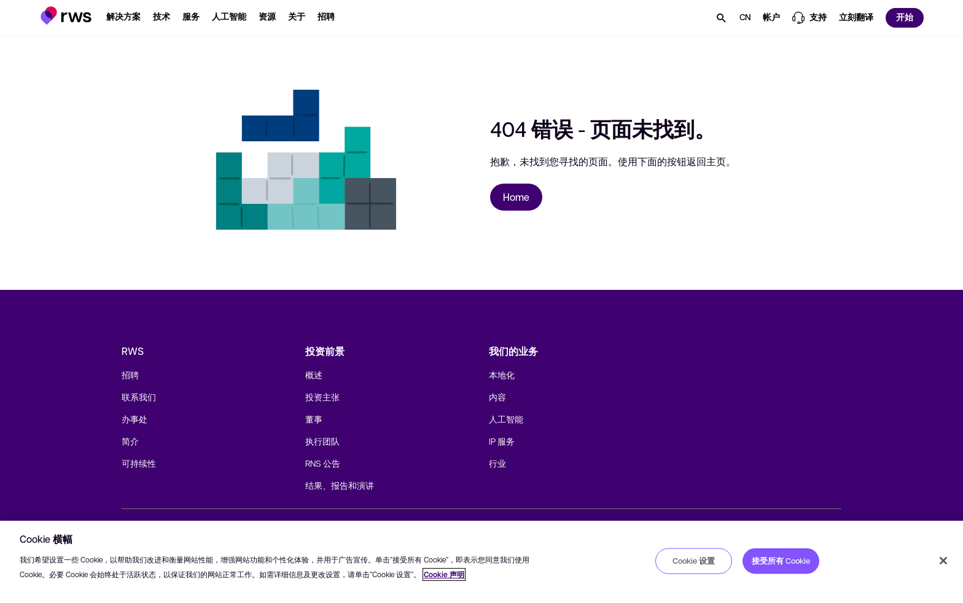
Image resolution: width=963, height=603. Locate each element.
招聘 (130, 374)
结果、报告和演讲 (339, 485)
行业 (497, 463)
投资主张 (322, 396)
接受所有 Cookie (781, 560)
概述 (313, 374)
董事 (313, 418)
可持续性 (139, 463)
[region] (481, 562)
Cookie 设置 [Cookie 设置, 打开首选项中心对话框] (694, 560)
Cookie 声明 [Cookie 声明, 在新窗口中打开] (444, 574)
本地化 (502, 374)
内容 (497, 396)
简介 (130, 440)
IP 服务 (502, 440)
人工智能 (506, 418)
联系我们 (139, 396)
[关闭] (943, 560)
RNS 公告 (322, 463)
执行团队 (322, 440)
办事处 (134, 418)
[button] (66, 15)
